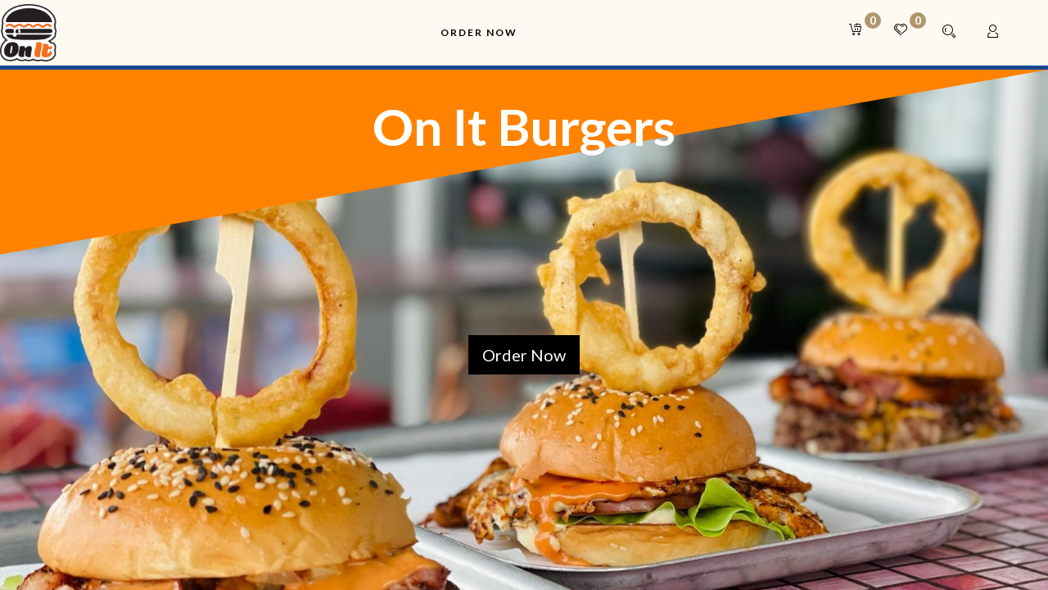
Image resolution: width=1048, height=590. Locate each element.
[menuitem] (479, 33)
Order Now (524, 355)
